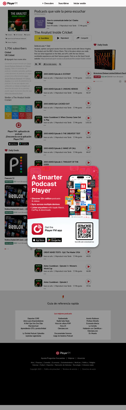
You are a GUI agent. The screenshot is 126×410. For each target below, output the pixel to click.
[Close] (94, 171)
